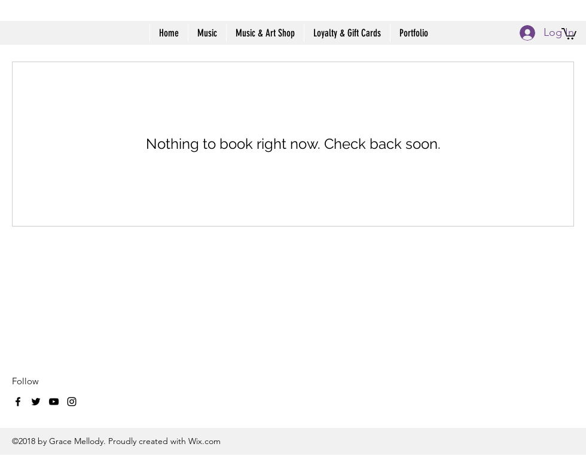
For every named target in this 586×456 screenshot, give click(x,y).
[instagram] (72, 402)
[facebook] (18, 402)
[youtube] (54, 402)
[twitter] (36, 402)
